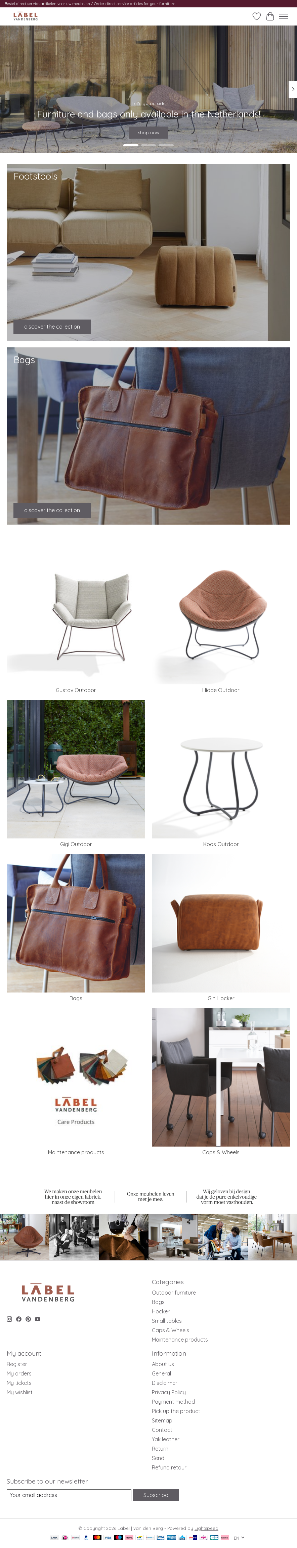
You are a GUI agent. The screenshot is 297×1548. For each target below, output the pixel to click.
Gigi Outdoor (76, 844)
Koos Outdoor (221, 844)
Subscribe (155, 1495)
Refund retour (169, 1467)
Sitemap (162, 1420)
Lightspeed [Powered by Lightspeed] (206, 1528)
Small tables (167, 1320)
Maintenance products (76, 1152)
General (161, 1373)
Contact (162, 1429)
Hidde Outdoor (221, 690)
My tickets (19, 1383)
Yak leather (165, 1439)
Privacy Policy (169, 1392)
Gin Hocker (221, 998)
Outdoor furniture (174, 1292)
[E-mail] (69, 1495)
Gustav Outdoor (76, 690)
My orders (19, 1373)
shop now (148, 132)
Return (160, 1448)
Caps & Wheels (221, 1152)
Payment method (173, 1401)
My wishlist (20, 1392)
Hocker (161, 1311)
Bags (76, 998)
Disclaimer (164, 1383)
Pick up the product (176, 1411)
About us (163, 1364)
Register (17, 1364)
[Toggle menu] (283, 16)
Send (158, 1458)
